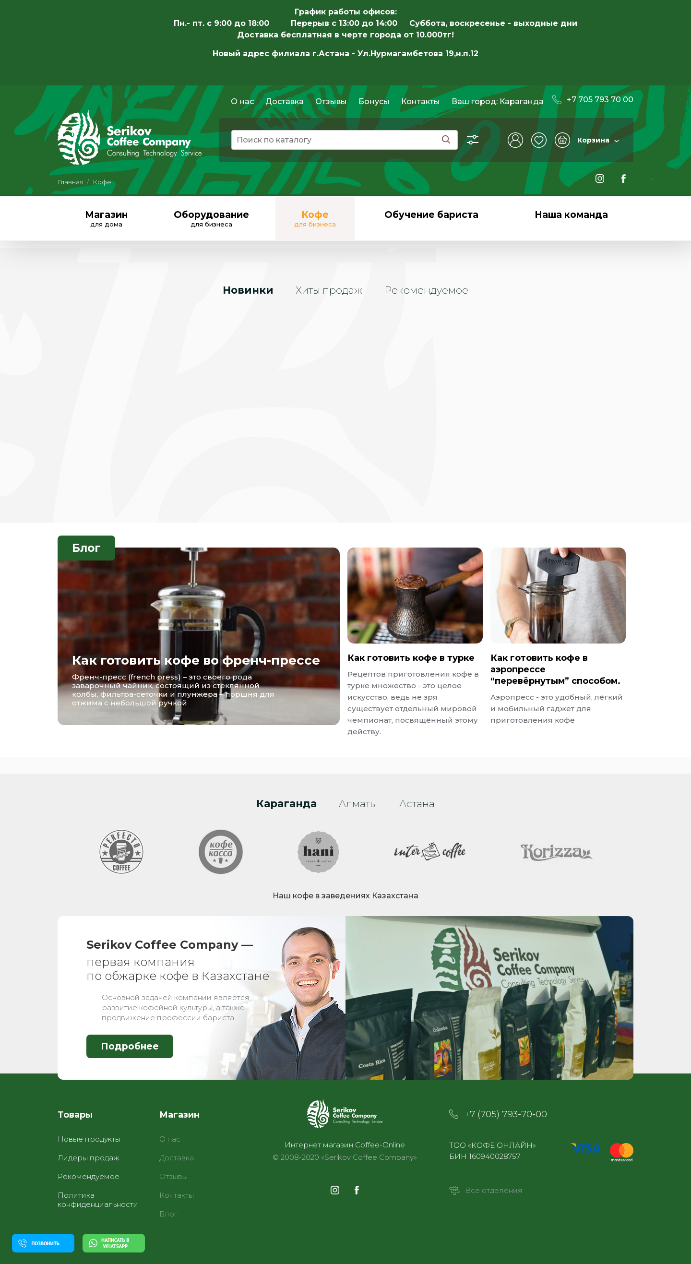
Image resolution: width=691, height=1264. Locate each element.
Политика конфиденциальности (98, 1200)
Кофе (102, 182)
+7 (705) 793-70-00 (506, 1114)
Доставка (284, 101)
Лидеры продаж (88, 1157)
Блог (86, 548)
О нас (242, 101)
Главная (70, 182)
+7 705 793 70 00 (592, 99)
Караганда (522, 101)
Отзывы (331, 101)
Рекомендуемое (88, 1176)
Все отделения (486, 1190)
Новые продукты (89, 1139)
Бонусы (374, 101)
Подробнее (130, 1046)
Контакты (420, 101)
